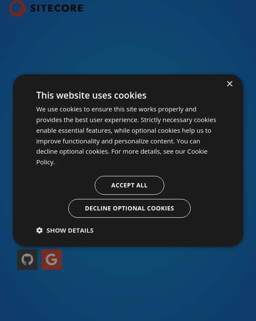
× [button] (229, 84)
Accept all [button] (129, 185)
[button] (64, 230)
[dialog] (128, 160)
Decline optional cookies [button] (129, 208)
